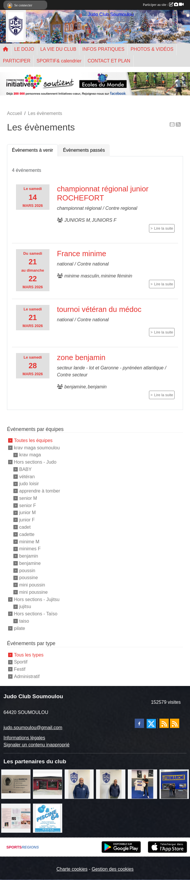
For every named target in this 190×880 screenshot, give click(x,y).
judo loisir (29, 483)
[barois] (16, 783)
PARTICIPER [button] (17, 60)
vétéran (27, 476)
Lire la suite (163, 228)
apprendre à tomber (39, 490)
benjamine (30, 563)
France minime (81, 253)
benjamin (28, 556)
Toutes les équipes (33, 440)
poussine (28, 577)
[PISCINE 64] (47, 817)
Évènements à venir (32, 150)
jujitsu (25, 606)
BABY (25, 469)
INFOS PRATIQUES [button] (103, 49)
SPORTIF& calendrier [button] (59, 60)
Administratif (27, 676)
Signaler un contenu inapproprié (36, 744)
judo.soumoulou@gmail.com (32, 727)
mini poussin (32, 584)
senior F (27, 505)
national (65, 263)
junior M (27, 512)
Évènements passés (84, 150)
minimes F (30, 548)
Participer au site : (163, 5)
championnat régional (79, 208)
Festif (19, 669)
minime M (29, 541)
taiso (24, 621)
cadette (26, 534)
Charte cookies (72, 869)
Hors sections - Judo (35, 462)
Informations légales (24, 737)
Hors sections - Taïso (35, 613)
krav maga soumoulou (37, 447)
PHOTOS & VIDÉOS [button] (152, 49)
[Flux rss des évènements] (174, 723)
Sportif (20, 661)
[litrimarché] (174, 783)
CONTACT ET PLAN (109, 60)
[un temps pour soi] (16, 817)
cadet (25, 527)
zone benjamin (81, 357)
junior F (27, 519)
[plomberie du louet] (79, 783)
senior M (28, 498)
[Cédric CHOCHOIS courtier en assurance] (110, 783)
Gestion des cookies (113, 869)
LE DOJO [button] (24, 49)
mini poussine (33, 592)
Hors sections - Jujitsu (37, 599)
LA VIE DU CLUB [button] (58, 49)
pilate (19, 628)
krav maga (30, 454)
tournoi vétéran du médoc (99, 309)
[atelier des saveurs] (47, 783)
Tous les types (28, 654)
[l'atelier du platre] (142, 783)
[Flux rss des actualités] (164, 723)
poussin (27, 570)
